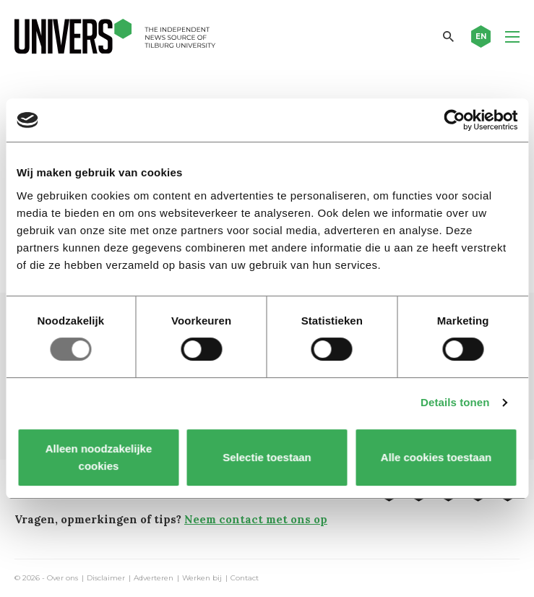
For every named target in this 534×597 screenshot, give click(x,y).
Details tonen (455, 402)
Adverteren (153, 578)
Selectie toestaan (267, 457)
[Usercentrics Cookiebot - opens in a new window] (454, 120)
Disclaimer (106, 578)
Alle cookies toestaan (435, 457)
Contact (245, 578)
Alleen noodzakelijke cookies (98, 457)
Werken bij (202, 578)
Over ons (62, 578)
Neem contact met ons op (255, 519)
